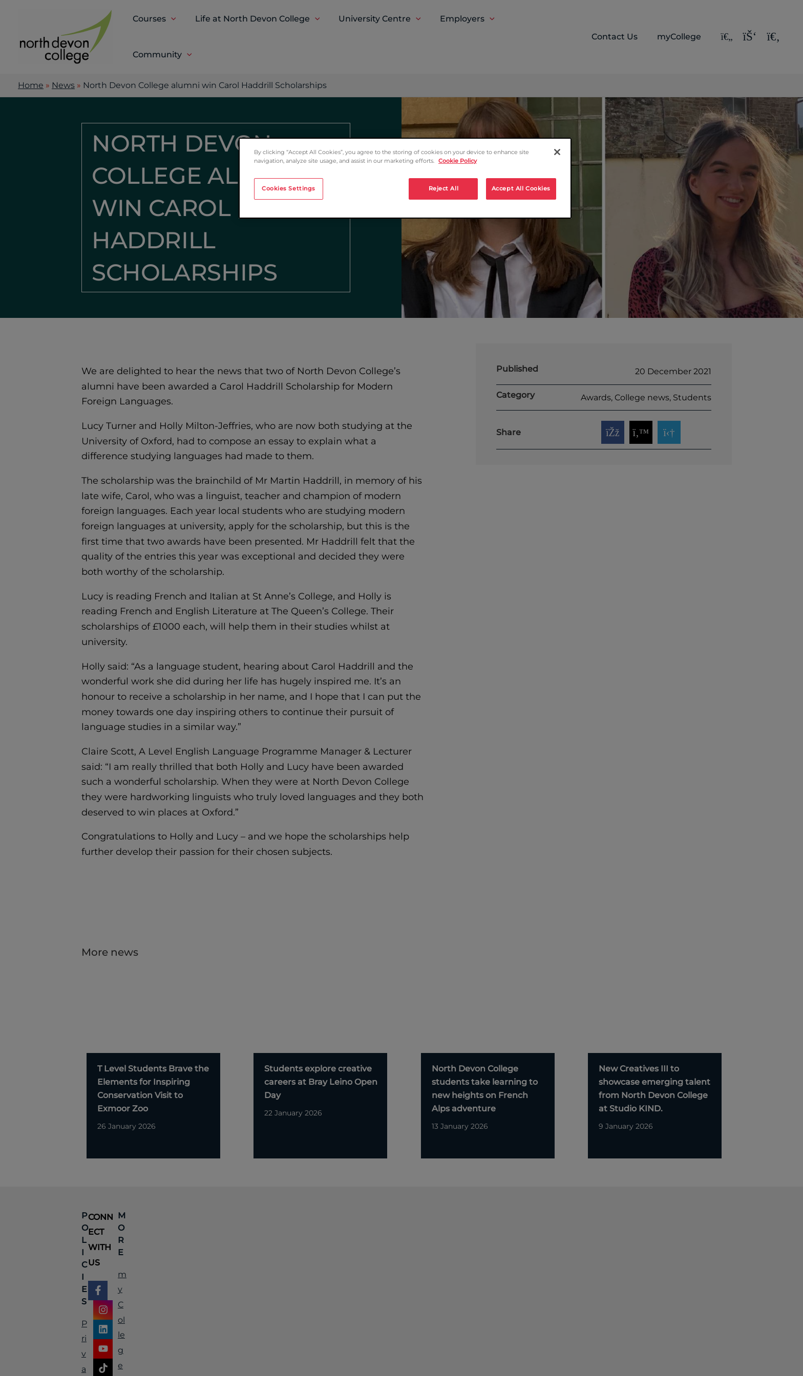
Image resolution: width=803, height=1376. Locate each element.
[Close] (557, 152)
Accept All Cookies (521, 188)
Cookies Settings (288, 188)
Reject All (444, 188)
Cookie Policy (457, 160)
